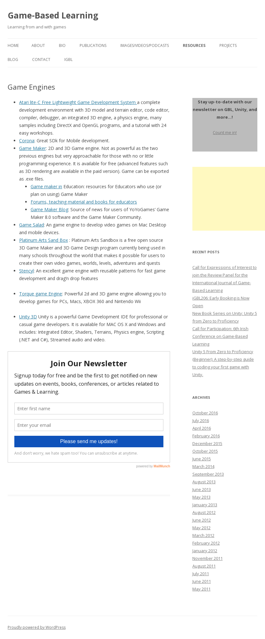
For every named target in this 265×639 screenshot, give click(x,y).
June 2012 (201, 520)
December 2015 (207, 443)
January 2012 (204, 551)
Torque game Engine (40, 294)
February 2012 (206, 543)
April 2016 (201, 428)
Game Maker (32, 148)
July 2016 (200, 420)
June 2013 (201, 489)
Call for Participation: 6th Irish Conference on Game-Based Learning (220, 336)
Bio (62, 45)
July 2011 (200, 573)
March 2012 (203, 535)
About (38, 45)
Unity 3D (28, 317)
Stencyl (26, 271)
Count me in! (225, 132)
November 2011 (207, 558)
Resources (194, 45)
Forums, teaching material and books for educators (84, 202)
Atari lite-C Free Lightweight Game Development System (78, 102)
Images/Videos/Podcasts (144, 45)
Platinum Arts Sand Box (43, 240)
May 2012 (201, 528)
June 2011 (201, 581)
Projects (228, 45)
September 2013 (208, 474)
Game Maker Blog (49, 209)
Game (25, 225)
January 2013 (204, 505)
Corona (26, 140)
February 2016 (206, 436)
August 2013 (204, 482)
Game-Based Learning (53, 15)
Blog (13, 59)
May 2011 (201, 589)
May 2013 (201, 497)
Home (13, 45)
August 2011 (204, 566)
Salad (38, 225)
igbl (68, 59)
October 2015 (205, 451)
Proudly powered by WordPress (37, 627)
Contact (41, 59)
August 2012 (204, 512)
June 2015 (201, 459)
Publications (93, 45)
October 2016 (205, 413)
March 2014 (203, 466)
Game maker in (46, 186)
